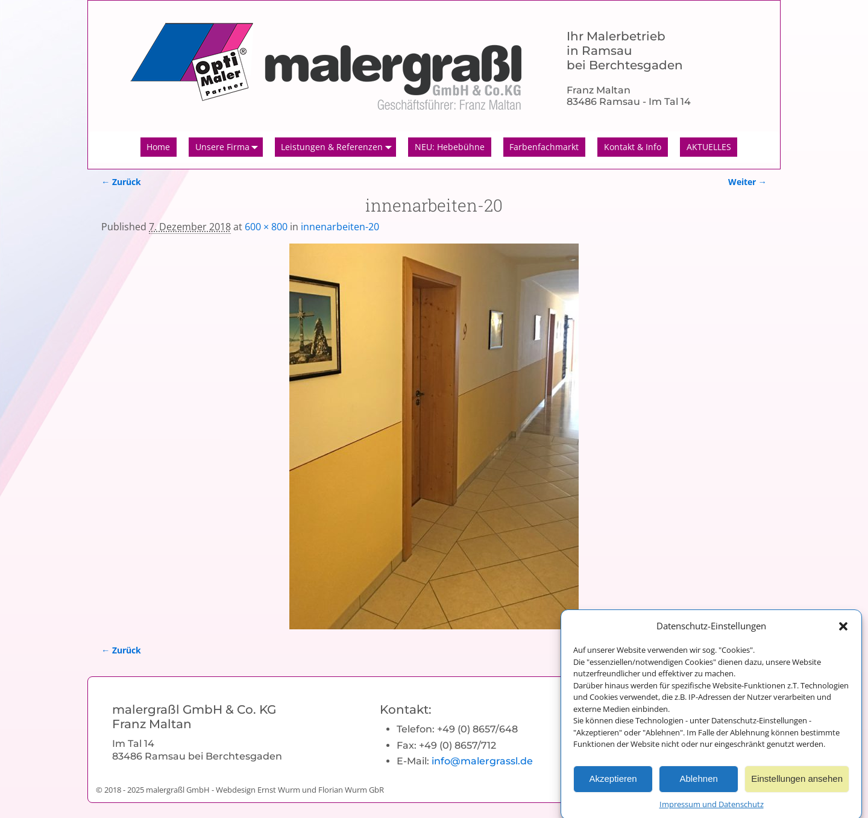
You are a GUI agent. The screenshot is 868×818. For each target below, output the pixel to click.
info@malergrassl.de (482, 761)
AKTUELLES (709, 147)
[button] (843, 632)
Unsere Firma (229, 147)
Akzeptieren (613, 785)
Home (158, 147)
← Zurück (121, 181)
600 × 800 (266, 226)
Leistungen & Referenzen (338, 147)
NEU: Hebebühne (450, 147)
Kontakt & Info (632, 147)
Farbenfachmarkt (544, 147)
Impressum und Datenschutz (711, 810)
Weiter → (747, 181)
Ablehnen (698, 785)
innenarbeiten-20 (340, 226)
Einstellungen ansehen (797, 785)
